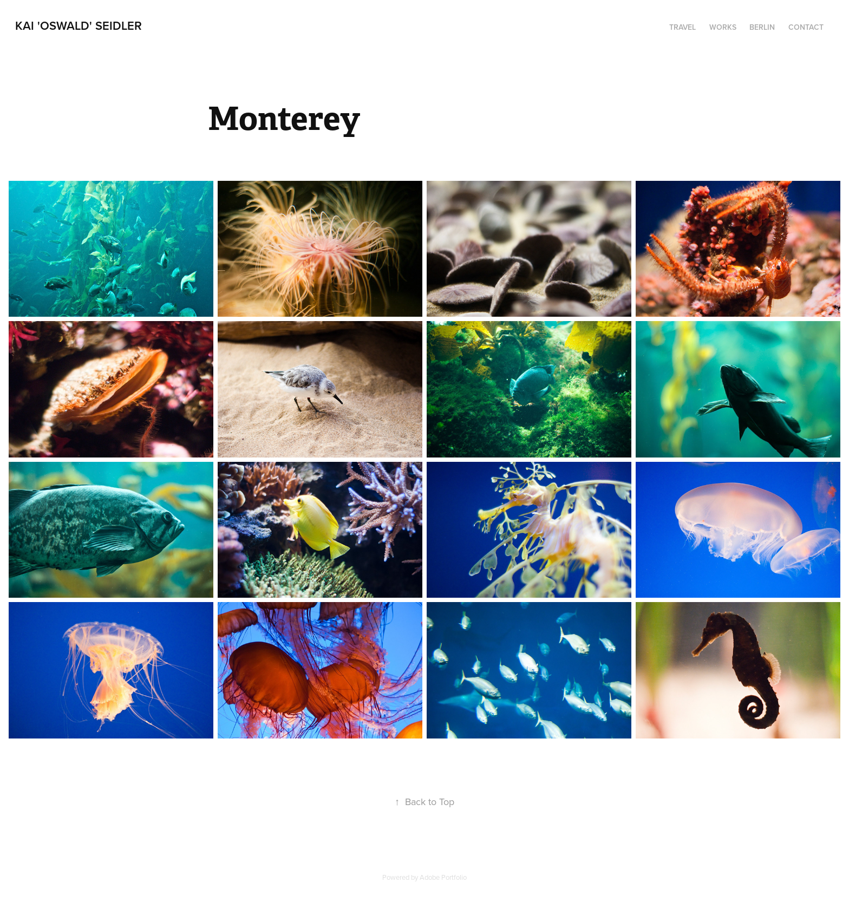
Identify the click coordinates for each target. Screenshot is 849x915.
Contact (806, 27)
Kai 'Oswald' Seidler (78, 25)
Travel (682, 27)
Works (722, 27)
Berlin (762, 27)
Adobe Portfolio (443, 877)
